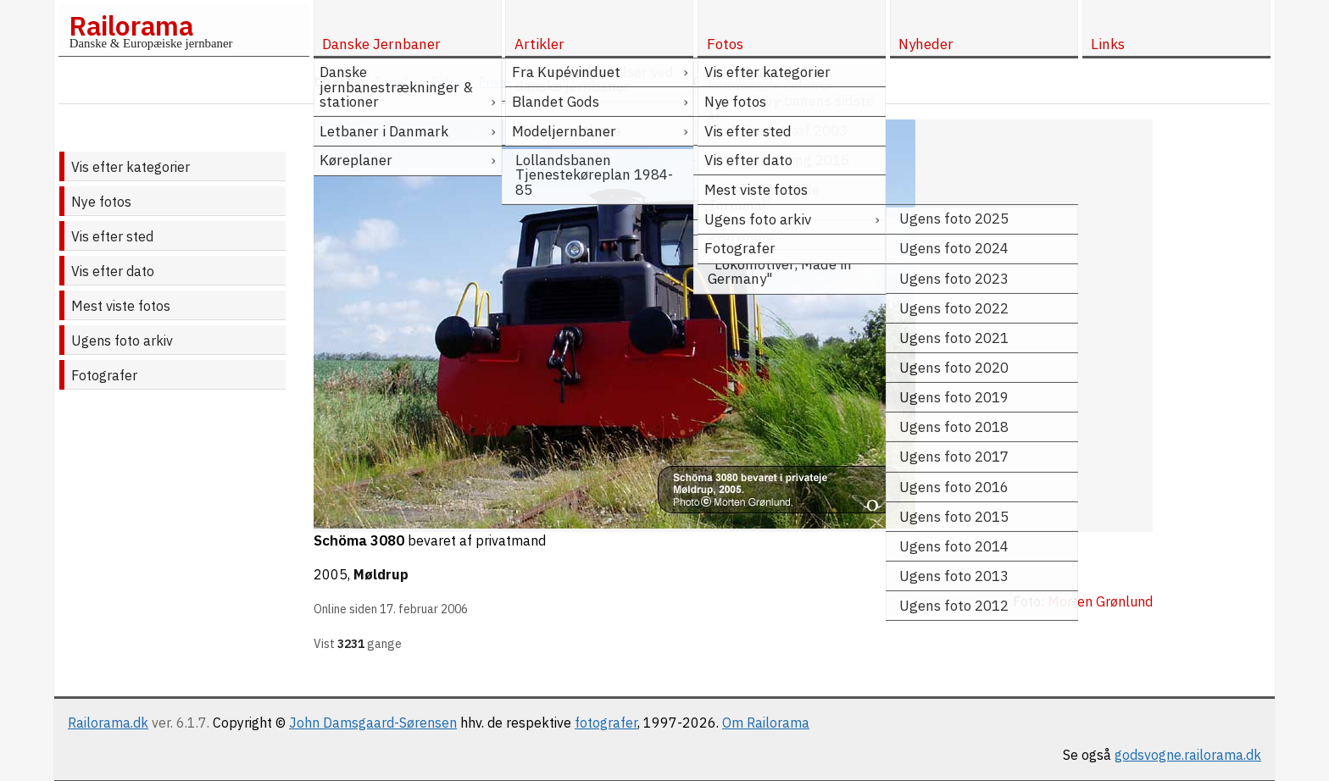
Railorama (131, 25)
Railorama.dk (108, 722)
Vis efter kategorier (130, 166)
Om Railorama (765, 722)
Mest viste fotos (120, 305)
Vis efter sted (112, 236)
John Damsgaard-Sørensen (373, 722)
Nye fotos (101, 201)
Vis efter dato (112, 271)
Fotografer (104, 375)
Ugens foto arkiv (122, 340)
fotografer (606, 722)
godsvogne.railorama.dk (1188, 754)
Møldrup (381, 574)
